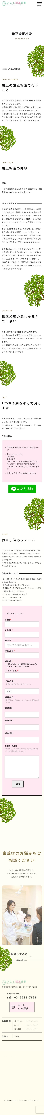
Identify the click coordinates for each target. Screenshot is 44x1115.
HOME (4, 69)
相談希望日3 (9, 733)
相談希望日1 (9, 708)
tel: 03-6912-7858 (22, 1007)
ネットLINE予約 (23, 1017)
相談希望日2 (9, 720)
